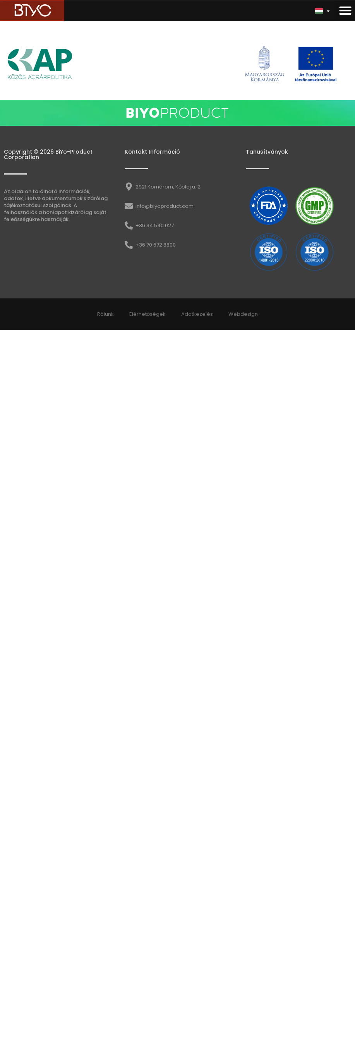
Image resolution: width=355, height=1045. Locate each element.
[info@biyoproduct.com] (129, 206)
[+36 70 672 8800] (129, 245)
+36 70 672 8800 (155, 244)
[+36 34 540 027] (129, 225)
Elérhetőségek (147, 314)
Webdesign (243, 314)
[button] (345, 11)
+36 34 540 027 (154, 225)
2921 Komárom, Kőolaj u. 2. (168, 186)
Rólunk (105, 314)
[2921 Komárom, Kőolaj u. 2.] (129, 187)
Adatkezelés (197, 314)
